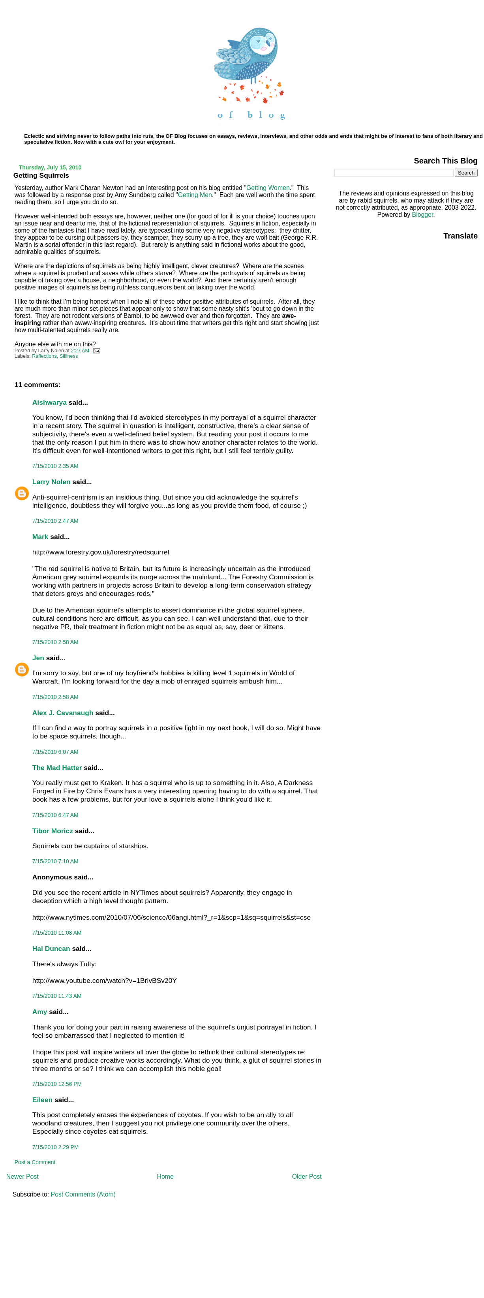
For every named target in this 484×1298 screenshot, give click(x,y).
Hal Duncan (51, 948)
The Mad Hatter (57, 768)
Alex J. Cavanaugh (63, 713)
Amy (39, 1012)
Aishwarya (49, 402)
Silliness (69, 356)
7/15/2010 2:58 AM (55, 642)
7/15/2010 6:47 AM (55, 815)
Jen (38, 658)
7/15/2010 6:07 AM (55, 752)
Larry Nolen (51, 482)
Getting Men (195, 195)
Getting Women (268, 187)
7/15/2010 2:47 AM (55, 521)
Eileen (42, 1100)
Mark (40, 537)
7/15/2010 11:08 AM (57, 933)
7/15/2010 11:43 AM (57, 996)
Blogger (422, 214)
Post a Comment (35, 1162)
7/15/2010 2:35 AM (55, 466)
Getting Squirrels (41, 175)
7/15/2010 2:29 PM (55, 1147)
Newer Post (22, 1176)
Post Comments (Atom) (83, 1194)
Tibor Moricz (52, 831)
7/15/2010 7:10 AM (55, 861)
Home (165, 1176)
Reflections (44, 356)
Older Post (307, 1176)
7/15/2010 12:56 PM (57, 1084)
